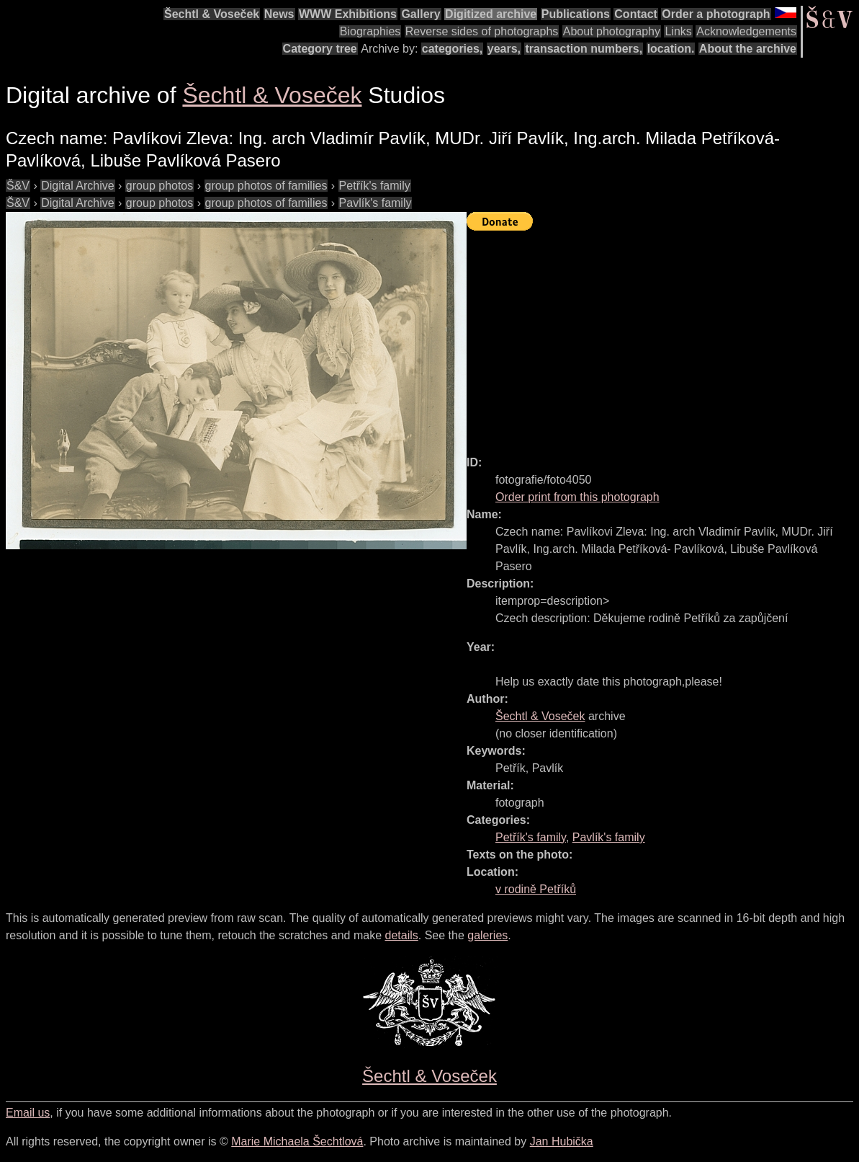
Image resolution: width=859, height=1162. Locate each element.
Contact (635, 14)
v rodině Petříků (535, 889)
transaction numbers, (583, 49)
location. (671, 49)
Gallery (420, 14)
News (279, 14)
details (401, 935)
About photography (611, 31)
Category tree (320, 49)
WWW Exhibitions (348, 14)
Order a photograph (716, 14)
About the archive (747, 49)
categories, (452, 49)
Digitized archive (490, 14)
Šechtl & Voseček (211, 14)
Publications (575, 14)
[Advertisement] (663, 337)
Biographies (370, 31)
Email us (28, 1112)
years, (504, 49)
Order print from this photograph (577, 497)
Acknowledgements (746, 31)
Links (678, 31)
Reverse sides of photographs (482, 31)
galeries (487, 935)
